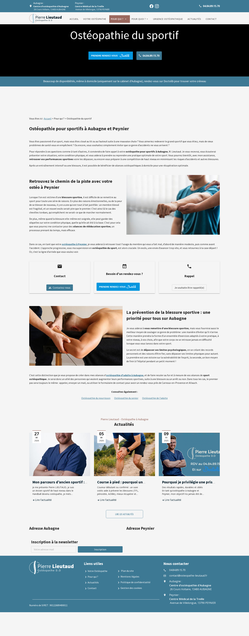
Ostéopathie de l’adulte (155, 398)
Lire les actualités (124, 514)
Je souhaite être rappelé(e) (189, 287)
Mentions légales (128, 577)
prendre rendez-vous (110, 55)
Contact (211, 18)
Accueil (74, 18)
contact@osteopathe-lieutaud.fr (188, 575)
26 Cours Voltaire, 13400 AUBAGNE (51, 8)
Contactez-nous (59, 287)
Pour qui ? (117, 18)
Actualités (194, 18)
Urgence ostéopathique (168, 18)
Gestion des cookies (129, 588)
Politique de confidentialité (133, 582)
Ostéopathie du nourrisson (95, 398)
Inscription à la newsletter (54, 541)
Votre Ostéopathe (95, 571)
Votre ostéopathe (94, 18)
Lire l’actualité (43, 500)
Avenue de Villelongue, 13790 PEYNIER (92, 8)
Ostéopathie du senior (126, 398)
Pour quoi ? (138, 18)
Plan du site (125, 571)
